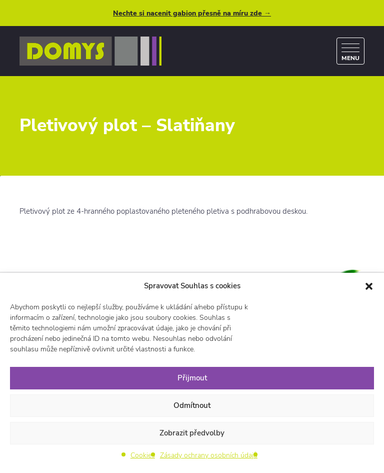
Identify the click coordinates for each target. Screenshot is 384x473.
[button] (369, 286)
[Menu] (350, 51)
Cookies (142, 455)
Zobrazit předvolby (192, 433)
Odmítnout (192, 405)
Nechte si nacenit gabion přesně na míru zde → (192, 13)
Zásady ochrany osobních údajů (209, 455)
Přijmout (192, 378)
